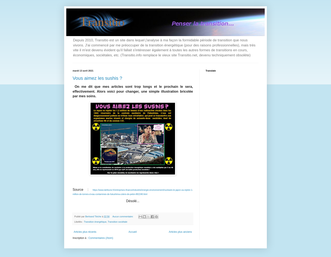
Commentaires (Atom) (100, 238)
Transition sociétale (117, 221)
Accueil (133, 231)
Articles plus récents (85, 231)
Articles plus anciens (180, 231)
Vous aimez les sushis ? (97, 78)
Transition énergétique (95, 221)
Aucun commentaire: (123, 216)
